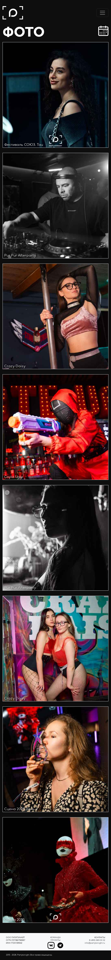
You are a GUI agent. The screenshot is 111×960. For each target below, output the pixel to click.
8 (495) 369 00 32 (97, 941)
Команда (55, 938)
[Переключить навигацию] (102, 13)
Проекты (55, 941)
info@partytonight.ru (95, 943)
